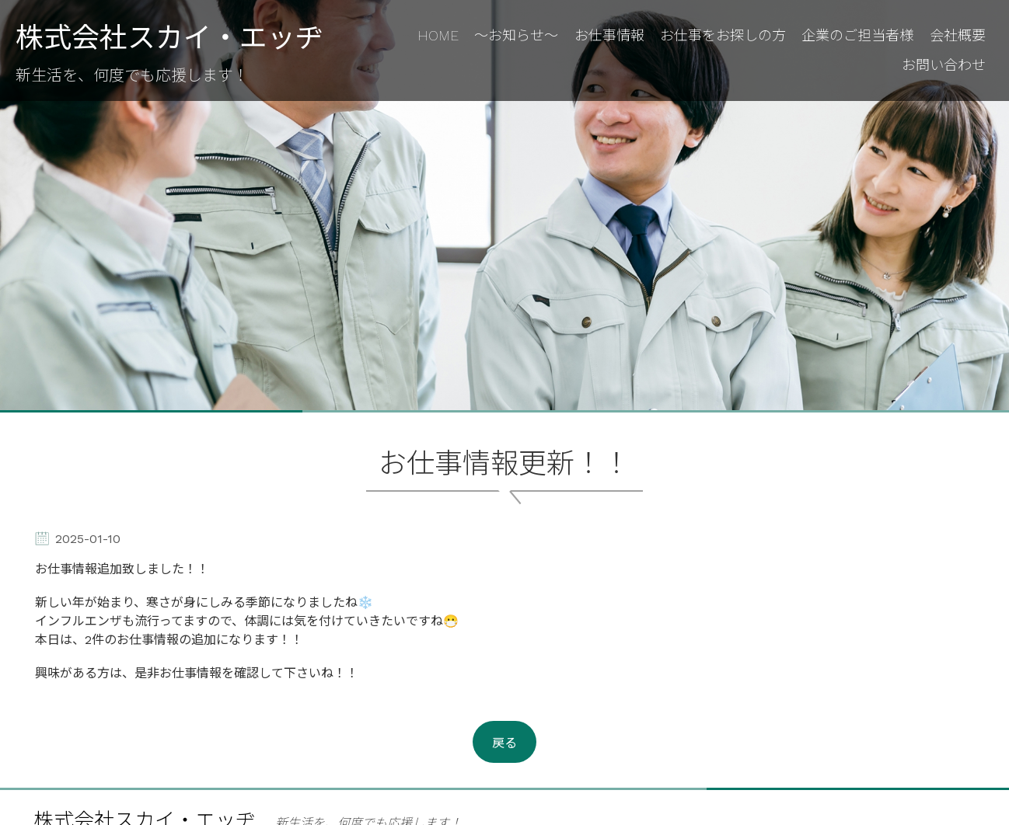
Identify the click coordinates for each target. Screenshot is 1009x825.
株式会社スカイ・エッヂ (169, 39)
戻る (504, 743)
